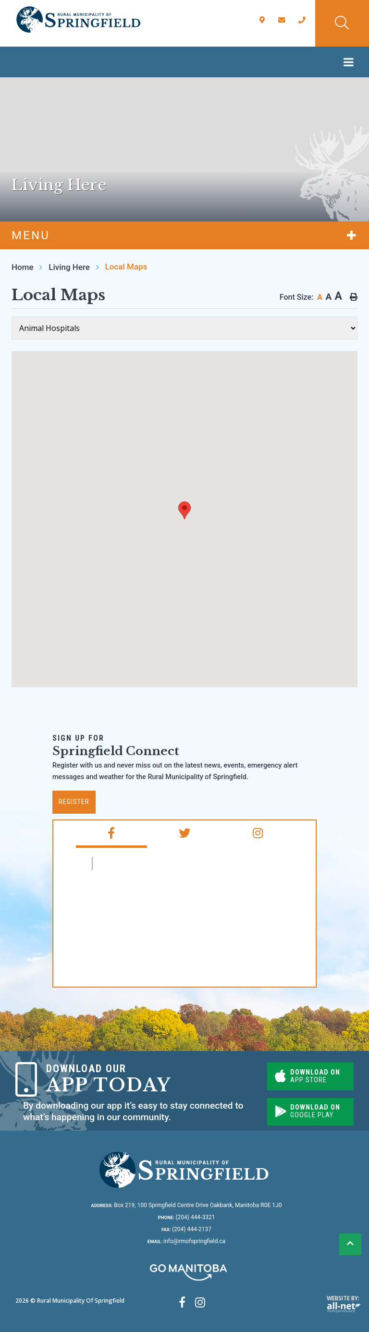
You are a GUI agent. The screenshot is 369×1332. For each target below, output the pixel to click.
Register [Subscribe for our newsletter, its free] (74, 802)
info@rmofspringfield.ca (186, 1241)
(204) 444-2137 (186, 1229)
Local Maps (126, 266)
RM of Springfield (138, 863)
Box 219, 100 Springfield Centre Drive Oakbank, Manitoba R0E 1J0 (186, 1205)
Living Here (69, 267)
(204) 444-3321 (186, 1217)
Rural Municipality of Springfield (78, 19)
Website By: (344, 1303)
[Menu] (351, 62)
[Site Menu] (184, 235)
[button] (184, 510)
